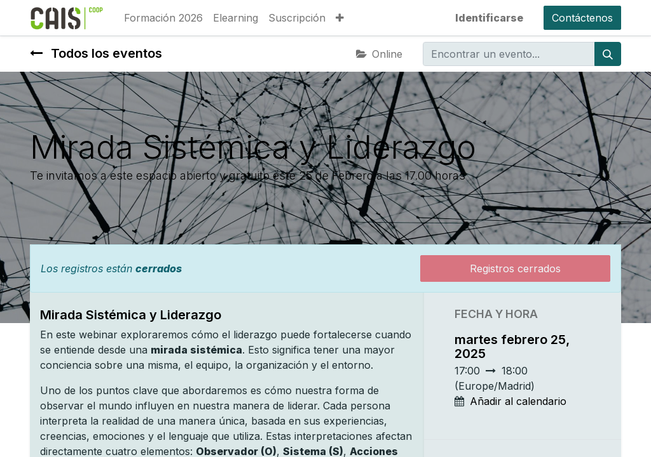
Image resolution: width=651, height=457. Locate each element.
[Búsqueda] (607, 54)
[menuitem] (163, 17)
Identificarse (489, 17)
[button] (340, 17)
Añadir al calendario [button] (518, 401)
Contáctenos (582, 17)
